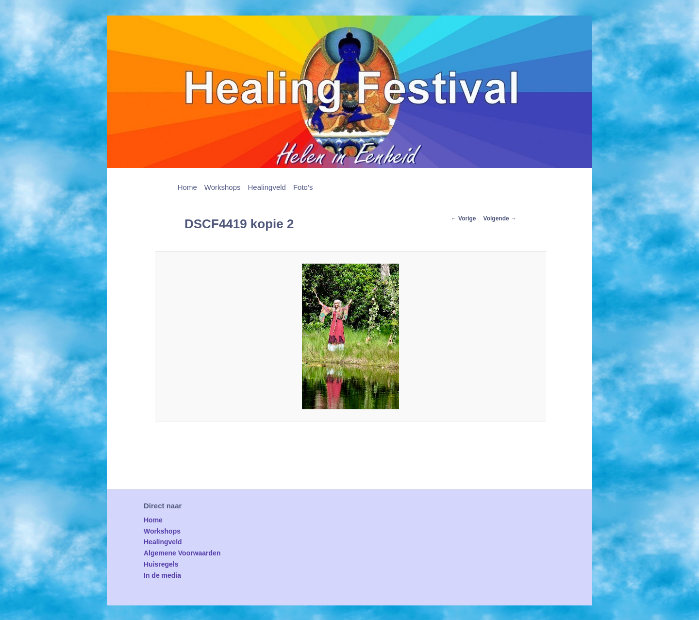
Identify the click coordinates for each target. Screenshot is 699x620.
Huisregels (161, 564)
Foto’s (303, 187)
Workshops (222, 187)
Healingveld (267, 187)
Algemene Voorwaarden (182, 553)
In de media (162, 575)
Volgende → (499, 218)
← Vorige (463, 218)
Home (187, 187)
